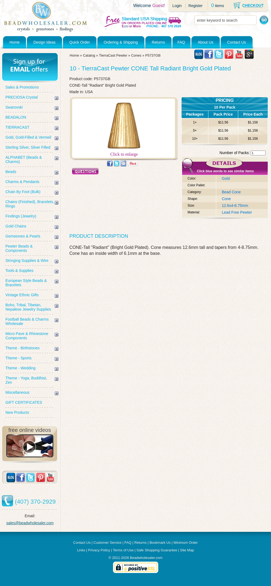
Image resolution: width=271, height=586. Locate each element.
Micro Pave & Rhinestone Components (26, 335)
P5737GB (152, 55)
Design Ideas (44, 42)
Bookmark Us (160, 543)
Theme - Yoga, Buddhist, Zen (26, 380)
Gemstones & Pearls (22, 236)
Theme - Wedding (20, 368)
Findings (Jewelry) (20, 216)
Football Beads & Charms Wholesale (27, 321)
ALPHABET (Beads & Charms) (23, 159)
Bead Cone (231, 192)
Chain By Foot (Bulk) (22, 192)
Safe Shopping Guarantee (157, 550)
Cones (136, 55)
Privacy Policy (99, 550)
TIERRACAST (17, 127)
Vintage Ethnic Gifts (22, 295)
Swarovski (14, 107)
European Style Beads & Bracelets (26, 282)
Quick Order (79, 42)
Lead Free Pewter (237, 212)
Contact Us (236, 42)
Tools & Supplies (19, 270)
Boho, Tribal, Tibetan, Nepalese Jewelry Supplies (28, 307)
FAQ (181, 42)
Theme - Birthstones (22, 348)
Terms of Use (123, 550)
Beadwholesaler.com (146, 558)
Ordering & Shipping (121, 42)
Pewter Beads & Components (19, 248)
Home (14, 42)
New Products (17, 412)
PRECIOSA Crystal (21, 97)
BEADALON (15, 117)
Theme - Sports (18, 358)
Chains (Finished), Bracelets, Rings (29, 204)
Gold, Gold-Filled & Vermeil (28, 137)
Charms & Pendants (22, 182)
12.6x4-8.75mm (235, 205)
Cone (226, 199)
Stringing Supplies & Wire (27, 260)
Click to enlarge (124, 152)
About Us (206, 42)
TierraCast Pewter (113, 55)
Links (81, 550)
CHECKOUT (253, 5)
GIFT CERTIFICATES (23, 402)
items (219, 6)
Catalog (89, 55)
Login (177, 6)
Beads (10, 172)
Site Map (187, 550)
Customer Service (107, 543)
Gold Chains (15, 226)
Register (195, 6)
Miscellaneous (17, 392)
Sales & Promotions (22, 87)
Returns (158, 42)
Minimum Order (185, 543)
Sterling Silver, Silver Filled (27, 147)
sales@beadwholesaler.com (30, 523)
